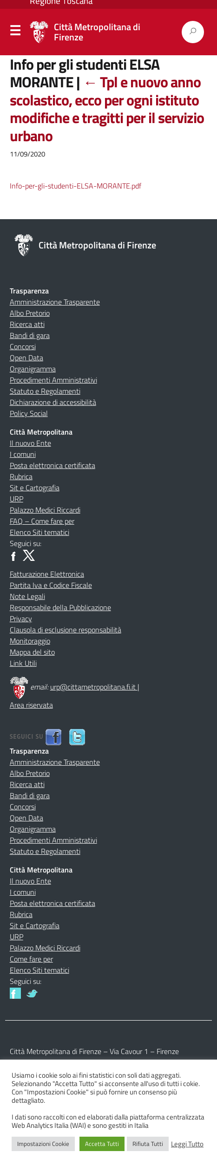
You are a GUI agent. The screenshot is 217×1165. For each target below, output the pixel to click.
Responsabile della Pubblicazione (60, 607)
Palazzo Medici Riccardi (45, 509)
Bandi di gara (30, 335)
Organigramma (33, 368)
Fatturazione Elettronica (47, 573)
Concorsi (23, 346)
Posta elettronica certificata (52, 465)
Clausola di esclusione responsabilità (65, 629)
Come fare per (31, 958)
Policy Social (29, 413)
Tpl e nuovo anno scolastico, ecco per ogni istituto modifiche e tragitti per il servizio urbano (107, 108)
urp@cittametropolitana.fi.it (94, 686)
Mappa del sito (32, 651)
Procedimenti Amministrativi (53, 379)
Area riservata (31, 704)
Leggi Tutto (187, 1144)
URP (16, 498)
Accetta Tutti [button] (102, 1143)
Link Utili (23, 663)
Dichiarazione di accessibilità (53, 402)
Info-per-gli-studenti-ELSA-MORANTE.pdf (75, 185)
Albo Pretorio (30, 313)
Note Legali (27, 596)
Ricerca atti (27, 324)
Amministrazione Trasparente (55, 301)
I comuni (23, 454)
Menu (14, 32)
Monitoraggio (30, 640)
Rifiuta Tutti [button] (147, 1143)
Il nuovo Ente (30, 443)
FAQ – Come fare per (42, 521)
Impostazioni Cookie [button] (43, 1143)
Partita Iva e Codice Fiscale (51, 585)
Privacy (21, 618)
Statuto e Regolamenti (45, 391)
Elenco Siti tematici (39, 532)
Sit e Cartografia (34, 487)
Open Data (26, 357)
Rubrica (21, 476)
